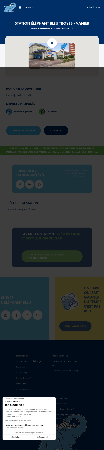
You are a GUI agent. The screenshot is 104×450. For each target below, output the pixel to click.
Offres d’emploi (22, 372)
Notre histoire (22, 366)
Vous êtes (93, 7)
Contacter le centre (23, 130)
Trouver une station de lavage (28, 361)
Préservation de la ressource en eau (65, 363)
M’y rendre (56, 130)
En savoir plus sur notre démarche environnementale (48, 253)
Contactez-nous (23, 389)
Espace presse (22, 383)
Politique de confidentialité (63, 409)
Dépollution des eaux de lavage (65, 370)
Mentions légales (59, 403)
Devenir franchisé (23, 378)
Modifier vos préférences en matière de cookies (64, 416)
